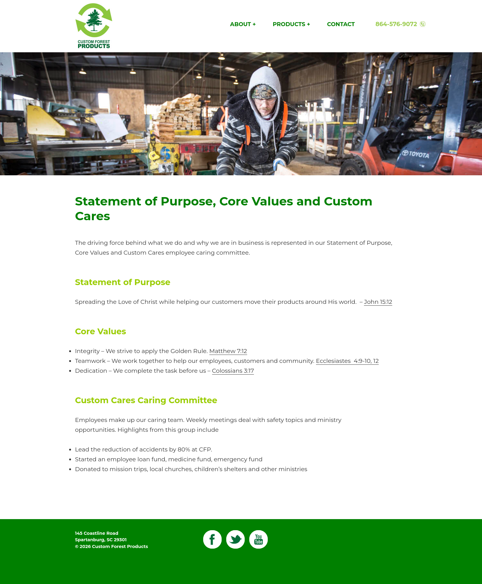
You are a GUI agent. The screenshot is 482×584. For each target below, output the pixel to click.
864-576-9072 (396, 24)
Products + (291, 24)
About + (243, 24)
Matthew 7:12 (228, 351)
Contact (341, 24)
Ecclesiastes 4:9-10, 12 (347, 360)
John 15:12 (378, 301)
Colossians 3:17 (233, 370)
